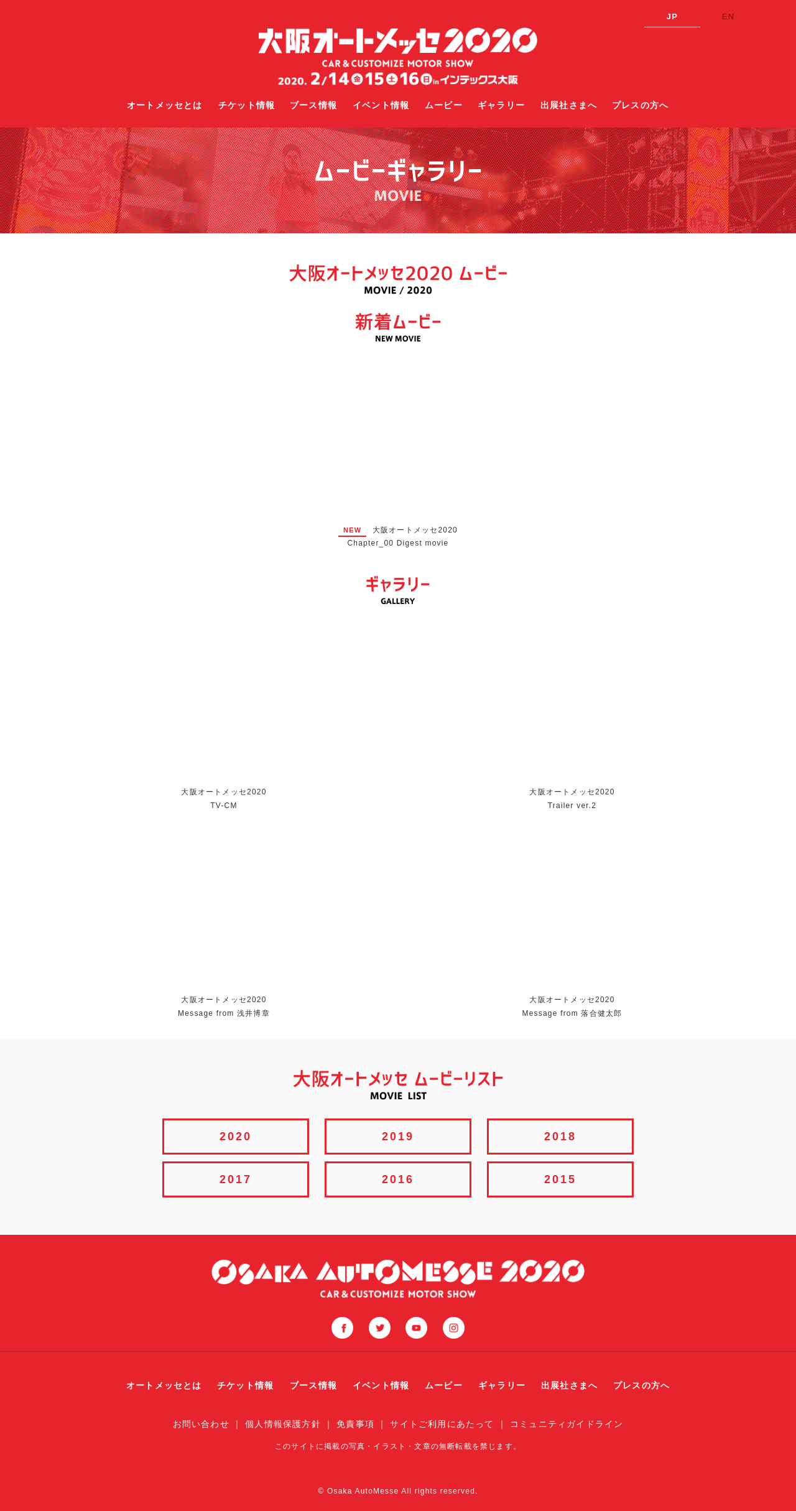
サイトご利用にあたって (442, 1424)
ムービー (444, 105)
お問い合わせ (201, 1424)
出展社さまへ (568, 105)
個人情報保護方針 (283, 1424)
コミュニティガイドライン (566, 1424)
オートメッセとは (165, 105)
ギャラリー (501, 105)
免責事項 (355, 1424)
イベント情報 (381, 105)
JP (672, 16)
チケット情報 (246, 105)
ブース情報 (313, 105)
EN (728, 16)
